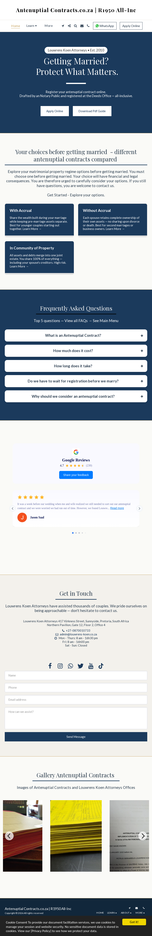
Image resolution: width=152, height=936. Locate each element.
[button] (32, 25)
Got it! (134, 922)
